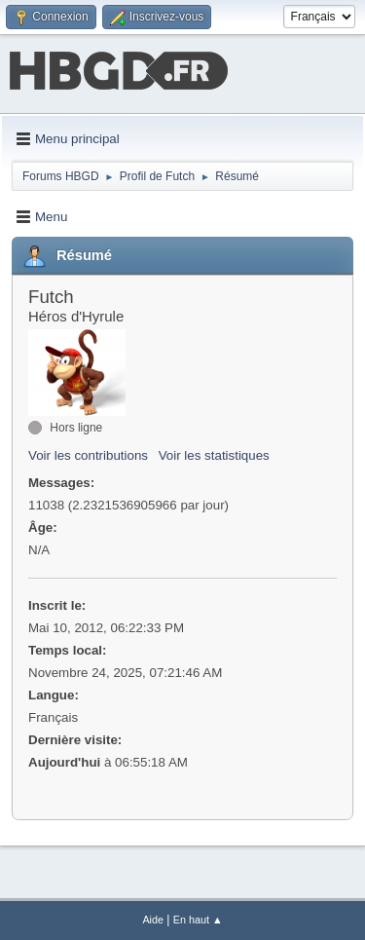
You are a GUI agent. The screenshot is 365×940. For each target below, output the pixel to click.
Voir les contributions (88, 455)
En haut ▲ (198, 919)
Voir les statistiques (214, 455)
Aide (153, 919)
